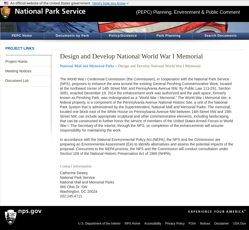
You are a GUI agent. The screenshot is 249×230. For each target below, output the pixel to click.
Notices (205, 223)
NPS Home (132, 223)
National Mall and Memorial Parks (87, 66)
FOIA (192, 223)
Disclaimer (221, 223)
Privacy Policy (175, 223)
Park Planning (168, 35)
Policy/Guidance (123, 35)
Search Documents (220, 35)
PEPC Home (22, 35)
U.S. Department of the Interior (99, 223)
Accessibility (152, 223)
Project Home (16, 61)
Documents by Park (72, 35)
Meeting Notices (18, 71)
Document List (17, 81)
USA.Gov (239, 223)
